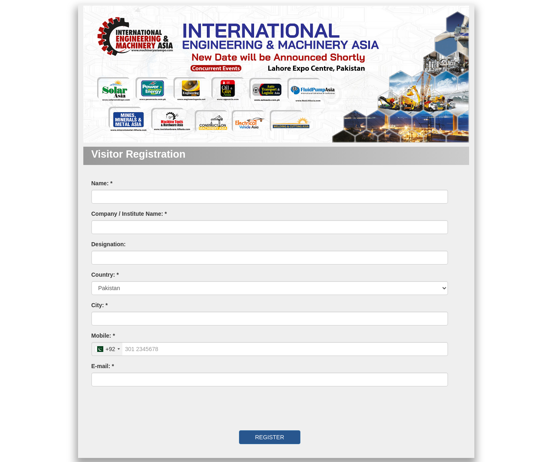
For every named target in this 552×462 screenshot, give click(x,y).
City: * (99, 305)
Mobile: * (103, 335)
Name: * (102, 183)
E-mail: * (102, 366)
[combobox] (107, 349)
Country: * (105, 274)
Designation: (108, 244)
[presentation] (147, 408)
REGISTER (269, 437)
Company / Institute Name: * (129, 213)
